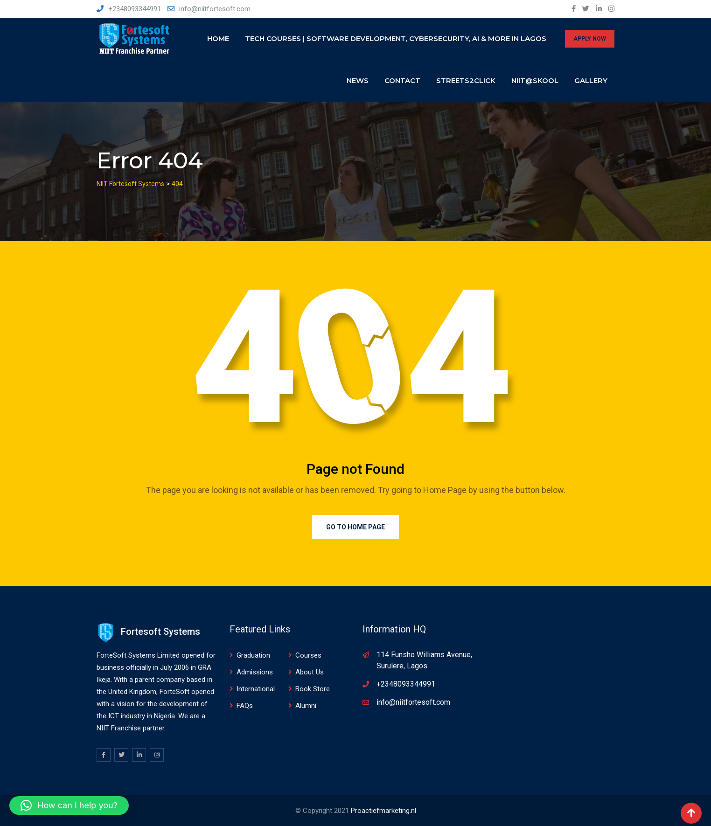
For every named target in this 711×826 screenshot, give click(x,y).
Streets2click (465, 80)
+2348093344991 (134, 9)
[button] (69, 805)
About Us (309, 672)
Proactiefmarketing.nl (383, 810)
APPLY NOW (589, 38)
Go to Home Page (355, 527)
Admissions (255, 672)
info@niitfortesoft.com (215, 9)
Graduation (253, 655)
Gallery (590, 80)
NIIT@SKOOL (534, 80)
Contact (402, 80)
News (358, 80)
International (256, 689)
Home (218, 38)
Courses (308, 655)
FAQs (245, 705)
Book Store (312, 689)
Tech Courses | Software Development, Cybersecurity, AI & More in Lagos (395, 38)
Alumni (305, 705)
